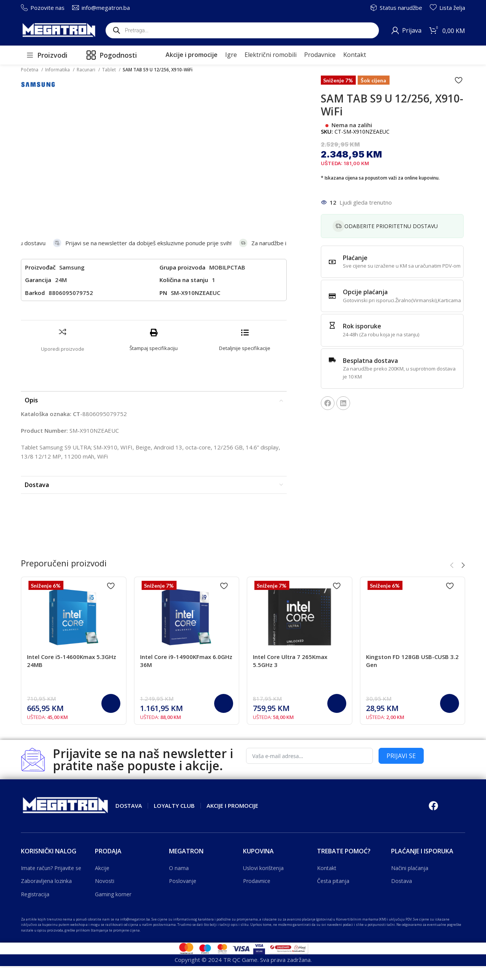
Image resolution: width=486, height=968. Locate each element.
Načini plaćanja (409, 835)
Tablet (109, 69)
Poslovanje (182, 848)
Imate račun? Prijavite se (51, 835)
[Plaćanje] (332, 262)
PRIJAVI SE (401, 723)
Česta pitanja (333, 848)
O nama (179, 835)
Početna (30, 69)
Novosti (104, 848)
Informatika (58, 69)
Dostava (401, 848)
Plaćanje (355, 258)
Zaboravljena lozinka (46, 848)
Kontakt (326, 835)
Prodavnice (256, 848)
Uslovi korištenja (263, 835)
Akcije (102, 835)
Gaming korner (113, 862)
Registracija (35, 862)
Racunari (86, 69)
